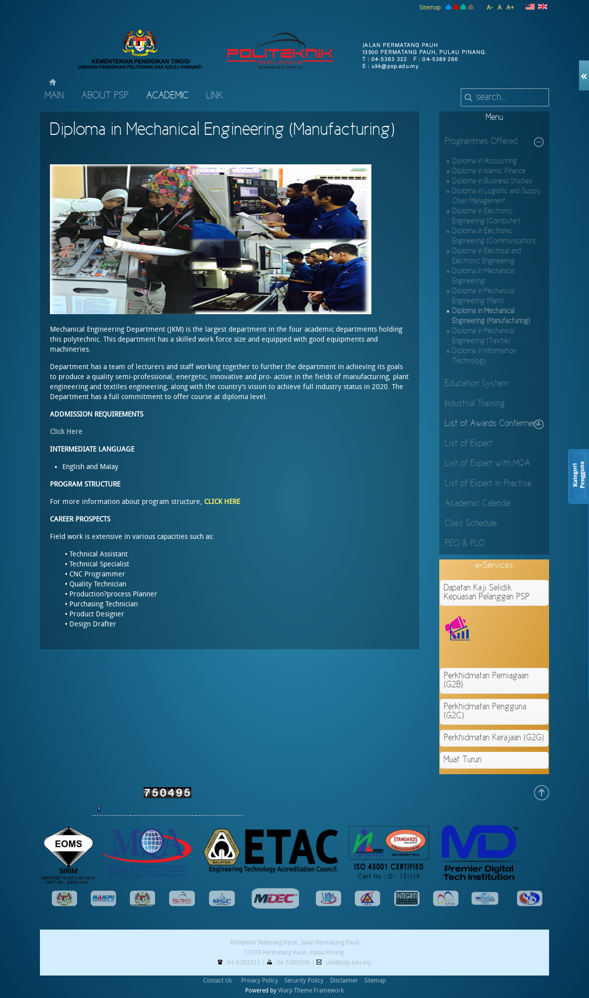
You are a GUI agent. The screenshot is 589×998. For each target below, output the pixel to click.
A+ (510, 7)
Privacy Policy (259, 980)
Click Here (66, 432)
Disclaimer (344, 980)
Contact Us (217, 980)
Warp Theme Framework (311, 990)
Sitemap (430, 7)
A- (490, 7)
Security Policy (304, 980)
